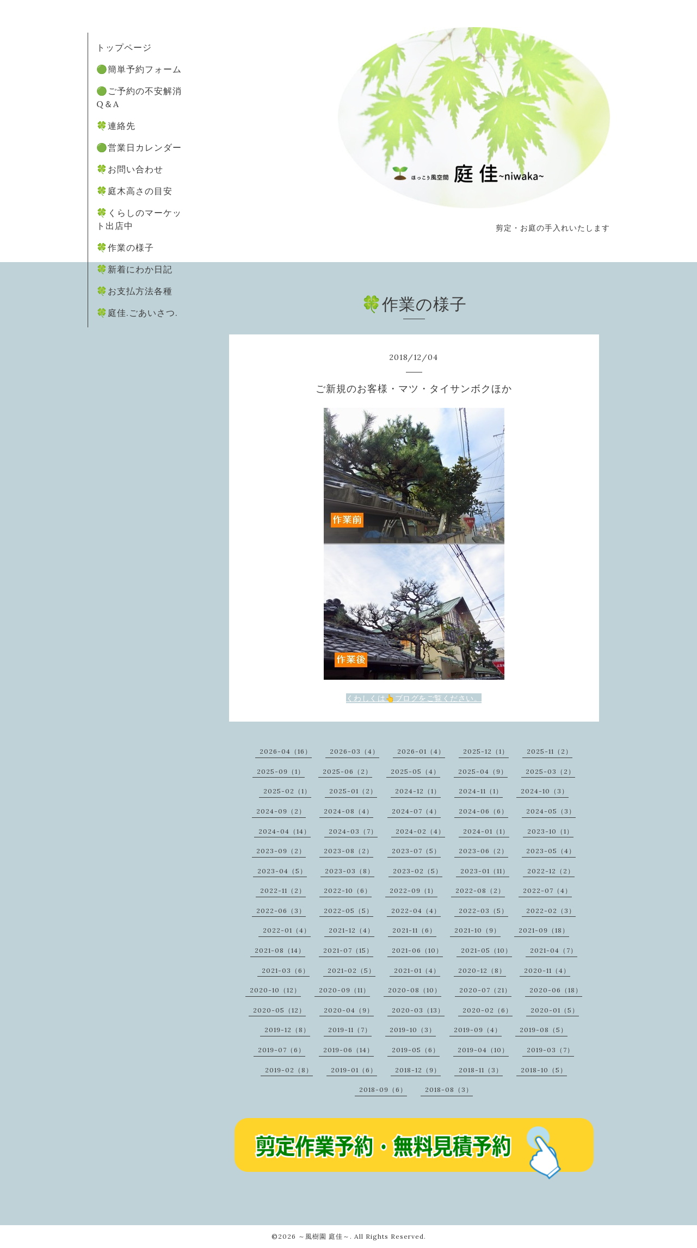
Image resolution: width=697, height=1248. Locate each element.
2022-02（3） (551, 910)
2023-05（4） (551, 851)
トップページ (124, 47)
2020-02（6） (487, 1010)
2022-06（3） (281, 910)
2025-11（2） (549, 751)
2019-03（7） (550, 1050)
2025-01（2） (353, 791)
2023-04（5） (282, 871)
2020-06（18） (555, 990)
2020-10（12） (275, 990)
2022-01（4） (287, 930)
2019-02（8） (289, 1070)
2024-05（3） (551, 811)
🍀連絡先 (115, 125)
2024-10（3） (545, 791)
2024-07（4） (416, 811)
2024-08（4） (348, 811)
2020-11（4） (547, 970)
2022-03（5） (483, 910)
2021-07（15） (348, 950)
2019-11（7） (350, 1030)
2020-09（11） (344, 990)
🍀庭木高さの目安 (134, 190)
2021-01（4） (417, 970)
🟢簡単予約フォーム (139, 69)
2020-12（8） (482, 970)
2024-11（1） (481, 791)
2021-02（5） (351, 970)
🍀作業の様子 (125, 247)
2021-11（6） (414, 930)
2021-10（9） (477, 930)
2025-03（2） (550, 771)
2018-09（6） (383, 1089)
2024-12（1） (418, 791)
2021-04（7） (553, 950)
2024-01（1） (486, 831)
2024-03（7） (353, 831)
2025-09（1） (281, 771)
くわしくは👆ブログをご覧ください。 (414, 698)
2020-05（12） (279, 1010)
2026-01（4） (421, 751)
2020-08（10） (414, 990)
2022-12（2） (551, 871)
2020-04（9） (349, 1010)
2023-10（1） (550, 831)
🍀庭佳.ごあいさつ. (137, 312)
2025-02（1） (287, 791)
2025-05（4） (415, 771)
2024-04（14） (284, 831)
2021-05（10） (486, 950)
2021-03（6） (286, 970)
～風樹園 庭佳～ (324, 1236)
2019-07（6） (281, 1050)
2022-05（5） (348, 910)
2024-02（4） (420, 831)
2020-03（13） (418, 1010)
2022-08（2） (480, 890)
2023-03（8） (349, 871)
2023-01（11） (484, 871)
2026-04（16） (286, 751)
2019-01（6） (354, 1070)
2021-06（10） (417, 950)
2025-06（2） (347, 771)
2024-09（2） (281, 811)
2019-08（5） (544, 1030)
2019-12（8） (287, 1030)
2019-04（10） (483, 1050)
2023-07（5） (416, 851)
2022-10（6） (348, 890)
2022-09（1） (413, 890)
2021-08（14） (280, 950)
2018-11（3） (481, 1070)
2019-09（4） (478, 1030)
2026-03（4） (354, 751)
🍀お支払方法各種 (134, 290)
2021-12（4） (351, 930)
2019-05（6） (416, 1050)
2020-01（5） (555, 1010)
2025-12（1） (486, 751)
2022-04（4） (416, 910)
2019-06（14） (348, 1050)
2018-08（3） (449, 1089)
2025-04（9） (483, 771)
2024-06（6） (483, 811)
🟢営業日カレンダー (139, 147)
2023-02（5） (417, 871)
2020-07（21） (485, 990)
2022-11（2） (283, 890)
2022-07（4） (547, 890)
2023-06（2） (483, 851)
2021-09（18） (544, 930)
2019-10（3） (413, 1030)
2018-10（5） (544, 1070)
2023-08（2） (348, 851)
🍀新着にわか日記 (134, 269)
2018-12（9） (418, 1070)
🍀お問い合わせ (129, 169)
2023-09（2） (281, 851)
